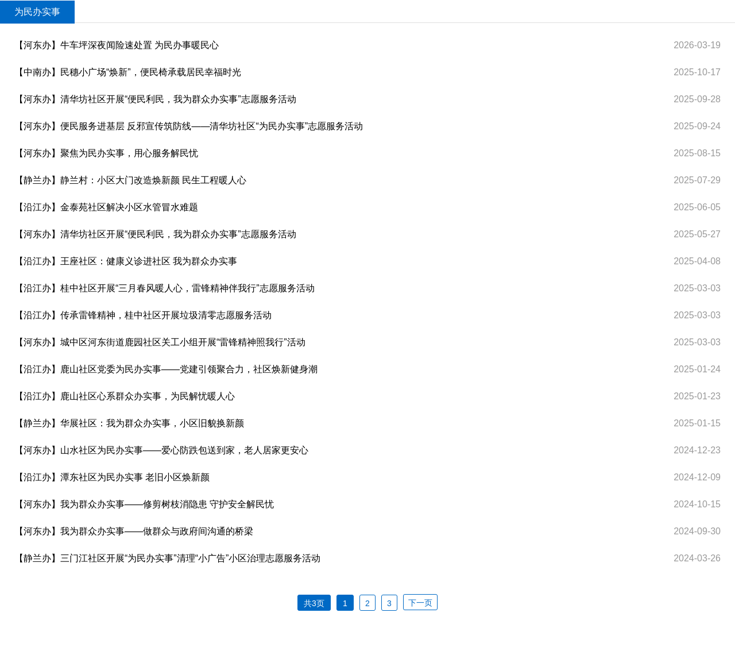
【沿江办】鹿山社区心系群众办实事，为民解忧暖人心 (124, 396)
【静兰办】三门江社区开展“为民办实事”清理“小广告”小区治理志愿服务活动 (167, 558)
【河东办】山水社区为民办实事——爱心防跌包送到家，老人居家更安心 (161, 450)
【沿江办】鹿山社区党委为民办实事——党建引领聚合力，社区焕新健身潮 (166, 369)
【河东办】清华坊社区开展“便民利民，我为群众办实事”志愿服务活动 (155, 99)
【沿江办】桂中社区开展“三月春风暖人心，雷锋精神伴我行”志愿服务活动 (164, 288)
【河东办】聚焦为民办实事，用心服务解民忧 (106, 153)
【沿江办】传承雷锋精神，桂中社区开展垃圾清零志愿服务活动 (143, 315)
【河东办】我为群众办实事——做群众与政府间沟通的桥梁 (133, 531)
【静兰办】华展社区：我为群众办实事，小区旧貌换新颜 (129, 423)
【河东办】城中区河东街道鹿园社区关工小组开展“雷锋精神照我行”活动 (159, 342)
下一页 (420, 602)
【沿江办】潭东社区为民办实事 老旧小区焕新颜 (112, 477)
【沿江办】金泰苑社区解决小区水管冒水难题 (106, 207)
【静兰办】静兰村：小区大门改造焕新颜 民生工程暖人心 (130, 180)
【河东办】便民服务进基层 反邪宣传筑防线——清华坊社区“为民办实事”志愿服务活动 (188, 126)
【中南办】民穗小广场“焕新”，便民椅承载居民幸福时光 (127, 72)
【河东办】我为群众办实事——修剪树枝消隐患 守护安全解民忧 (144, 504)
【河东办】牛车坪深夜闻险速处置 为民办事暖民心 (116, 45)
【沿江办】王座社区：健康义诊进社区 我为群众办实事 (125, 261)
